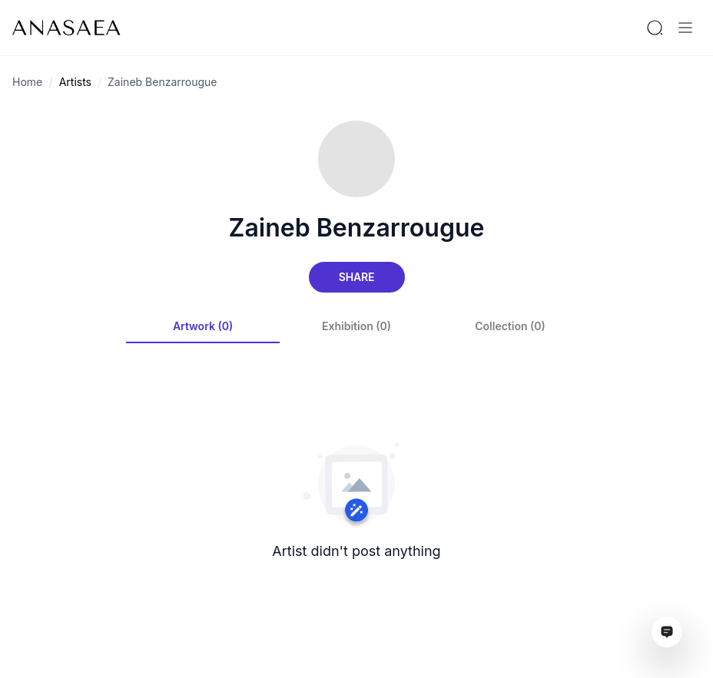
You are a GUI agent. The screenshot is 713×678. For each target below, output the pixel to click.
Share (356, 276)
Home (27, 81)
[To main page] (66, 27)
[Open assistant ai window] (667, 632)
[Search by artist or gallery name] (654, 27)
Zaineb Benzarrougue (162, 81)
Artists (75, 81)
